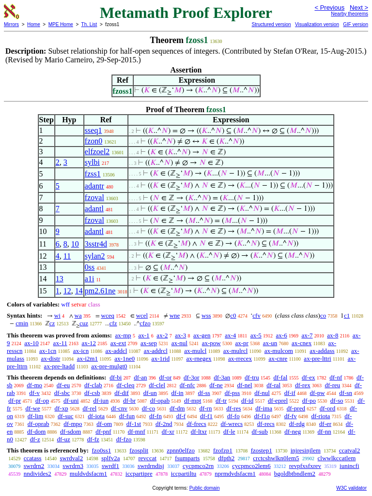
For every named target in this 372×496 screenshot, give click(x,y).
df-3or (192, 377)
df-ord (328, 408)
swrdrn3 (72, 465)
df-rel (89, 408)
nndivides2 (37, 473)
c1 (347, 315)
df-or (165, 377)
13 (59, 279)
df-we (32, 408)
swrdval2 (71, 458)
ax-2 (162, 335)
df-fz (93, 439)
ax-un (270, 343)
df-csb (92, 392)
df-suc (66, 416)
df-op (42, 400)
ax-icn (81, 350)
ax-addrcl (156, 350)
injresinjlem (306, 450)
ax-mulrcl (235, 350)
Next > (359, 7)
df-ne (215, 385)
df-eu (63, 385)
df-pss (232, 392)
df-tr (221, 400)
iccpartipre (139, 473)
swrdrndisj (151, 465)
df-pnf (103, 431)
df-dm (177, 408)
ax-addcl (116, 350)
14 (79, 291)
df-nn (324, 431)
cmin (22, 323)
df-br (129, 400)
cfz (113, 323)
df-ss (204, 392)
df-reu (332, 385)
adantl (94, 208)
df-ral (273, 385)
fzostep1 (261, 450)
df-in (177, 392)
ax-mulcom (278, 350)
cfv (256, 315)
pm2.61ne (100, 291)
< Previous (329, 7)
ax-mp (123, 335)
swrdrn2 (34, 465)
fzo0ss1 (101, 450)
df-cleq (126, 385)
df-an (140, 377)
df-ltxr (199, 431)
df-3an (222, 377)
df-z (35, 439)
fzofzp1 (222, 450)
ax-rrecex (240, 358)
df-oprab (38, 423)
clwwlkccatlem (337, 458)
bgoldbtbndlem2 (294, 473)
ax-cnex (301, 343)
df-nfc (187, 385)
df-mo (34, 385)
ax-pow (211, 343)
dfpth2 (226, 458)
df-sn (345, 392)
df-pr (14, 400)
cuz (83, 323)
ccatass (33, 458)
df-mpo (72, 423)
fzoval (94, 197)
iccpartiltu (184, 473)
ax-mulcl (195, 350)
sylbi (92, 162)
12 (67, 291)
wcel (142, 315)
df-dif (121, 392)
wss (206, 315)
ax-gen (201, 335)
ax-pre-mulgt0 (109, 366)
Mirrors (11, 24)
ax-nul (179, 343)
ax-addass (322, 350)
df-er (325, 423)
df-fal (280, 377)
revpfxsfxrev (305, 465)
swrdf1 (110, 465)
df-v (34, 392)
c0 (233, 315)
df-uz (63, 439)
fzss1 (93, 174)
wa (78, 315)
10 (75, 244)
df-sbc (62, 392)
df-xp (61, 408)
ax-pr (241, 343)
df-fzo (124, 439)
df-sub (260, 431)
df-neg (292, 431)
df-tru (252, 377)
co (323, 315)
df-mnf (136, 431)
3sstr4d (96, 244)
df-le (229, 431)
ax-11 (60, 343)
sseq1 (93, 130)
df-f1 (206, 416)
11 (67, 256)
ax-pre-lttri (317, 358)
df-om (104, 423)
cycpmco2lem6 (251, 465)
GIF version (355, 24)
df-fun (127, 416)
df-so (336, 400)
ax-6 (281, 335)
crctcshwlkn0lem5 (276, 458)
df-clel (157, 385)
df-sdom (70, 431)
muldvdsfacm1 (88, 473)
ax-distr (51, 358)
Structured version (271, 24)
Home (33, 24)
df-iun (100, 400)
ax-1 (144, 335)
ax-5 (256, 335)
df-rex (302, 385)
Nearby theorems (349, 13)
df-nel (244, 385)
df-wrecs (232, 423)
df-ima (263, 408)
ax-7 (306, 335)
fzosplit (138, 450)
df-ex (308, 377)
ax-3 (180, 335)
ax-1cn (47, 350)
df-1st (133, 423)
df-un (150, 392)
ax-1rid (161, 358)
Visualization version (317, 24)
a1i (89, 279)
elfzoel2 (97, 151)
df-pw (317, 392)
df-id (247, 400)
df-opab (160, 400)
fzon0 (93, 141)
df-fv (290, 416)
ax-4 (230, 335)
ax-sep (148, 343)
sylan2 (95, 256)
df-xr (168, 431)
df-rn (205, 408)
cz (52, 323)
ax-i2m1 (87, 358)
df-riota (320, 416)
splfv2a (110, 458)
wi (57, 315)
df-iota (96, 416)
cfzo (145, 323)
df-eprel (278, 400)
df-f (181, 416)
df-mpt (192, 400)
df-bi (115, 377)
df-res (233, 408)
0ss (89, 267)
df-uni (71, 400)
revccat (148, 458)
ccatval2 (349, 450)
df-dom (36, 431)
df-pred (296, 408)
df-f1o (262, 416)
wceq (107, 315)
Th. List (89, 24)
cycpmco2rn (198, 465)
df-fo (233, 416)
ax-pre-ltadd (59, 366)
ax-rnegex (199, 358)
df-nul (262, 392)
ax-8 (332, 335)
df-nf (335, 377)
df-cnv (119, 408)
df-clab (93, 385)
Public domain (204, 488)
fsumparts (187, 458)
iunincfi (349, 465)
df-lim (36, 416)
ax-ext (118, 343)
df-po (309, 400)
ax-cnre (277, 358)
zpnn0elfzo (181, 450)
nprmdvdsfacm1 (235, 473)
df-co (148, 408)
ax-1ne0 (124, 358)
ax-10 (31, 343)
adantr (94, 186)
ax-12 (88, 343)
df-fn (155, 416)
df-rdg (297, 423)
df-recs (266, 423)
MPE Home (60, 24)
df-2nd (163, 423)
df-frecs (196, 423)
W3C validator (351, 488)
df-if (289, 392)
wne (175, 315)
